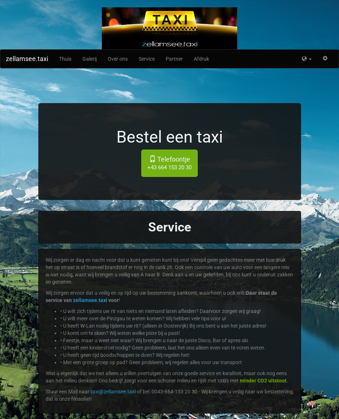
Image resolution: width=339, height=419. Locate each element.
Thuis (65, 59)
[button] (306, 59)
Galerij (89, 59)
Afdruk (201, 59)
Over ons (118, 59)
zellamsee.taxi (27, 59)
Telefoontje (169, 163)
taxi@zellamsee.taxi (113, 392)
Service (147, 59)
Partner (174, 59)
